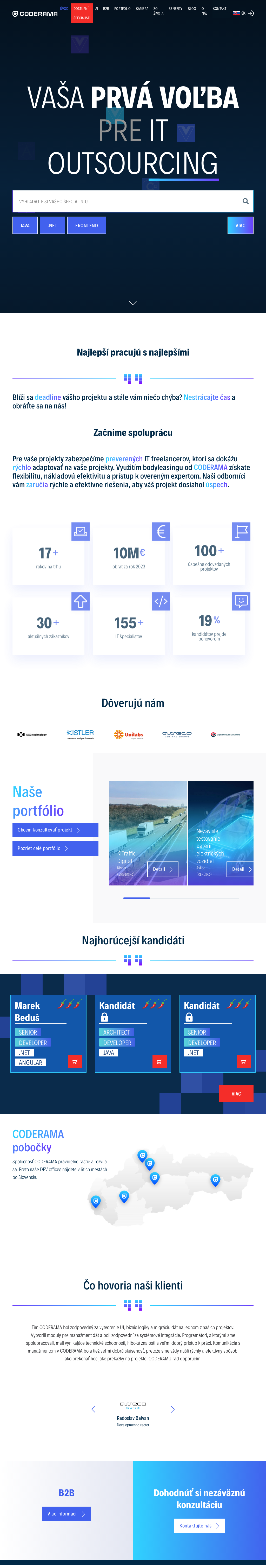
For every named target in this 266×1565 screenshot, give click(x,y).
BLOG (192, 8)
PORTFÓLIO (122, 8)
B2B (106, 8)
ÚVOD (64, 8)
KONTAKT (219, 8)
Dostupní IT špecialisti (82, 13)
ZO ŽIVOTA (158, 10)
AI (96, 8)
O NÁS (205, 10)
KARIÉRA (142, 8)
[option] (36, 735)
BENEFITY (175, 8)
